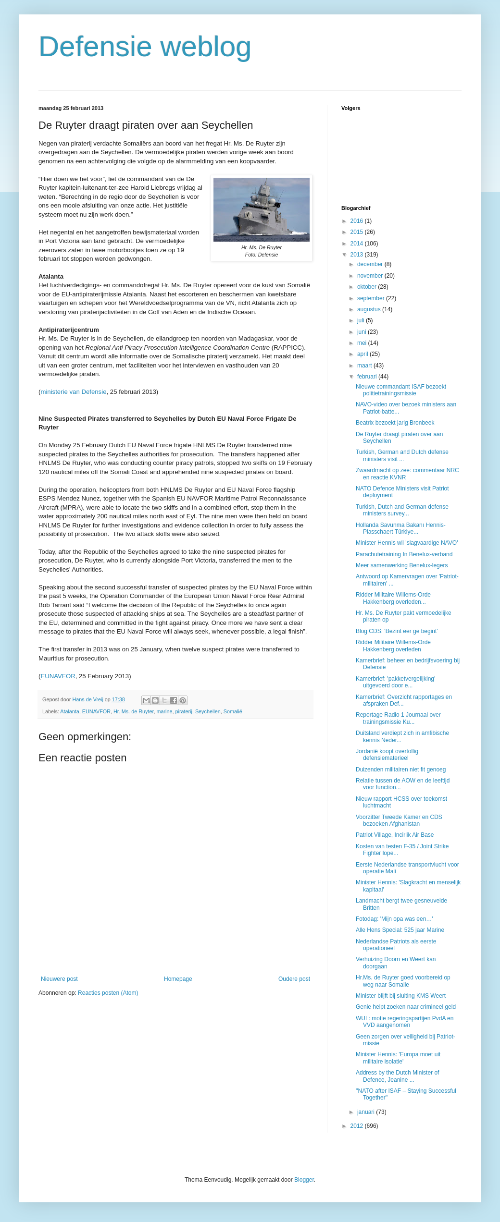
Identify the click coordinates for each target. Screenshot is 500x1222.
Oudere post (294, 979)
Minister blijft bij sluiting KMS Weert (401, 995)
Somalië (233, 711)
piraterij (183, 711)
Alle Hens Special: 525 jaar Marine (400, 930)
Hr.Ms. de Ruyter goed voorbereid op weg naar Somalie (403, 981)
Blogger (304, 1179)
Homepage (178, 979)
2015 (357, 232)
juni (362, 332)
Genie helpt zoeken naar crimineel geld (406, 1006)
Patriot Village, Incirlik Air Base (395, 834)
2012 (357, 1126)
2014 (357, 243)
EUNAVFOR (57, 676)
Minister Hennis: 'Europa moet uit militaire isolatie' (398, 1057)
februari (367, 376)
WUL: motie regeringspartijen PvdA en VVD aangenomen (404, 1021)
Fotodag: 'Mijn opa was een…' (394, 919)
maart (365, 365)
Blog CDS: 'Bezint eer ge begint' (397, 631)
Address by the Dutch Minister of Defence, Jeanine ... (397, 1076)
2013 (357, 254)
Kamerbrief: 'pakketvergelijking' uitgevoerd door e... (395, 682)
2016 (357, 221)
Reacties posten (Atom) (108, 993)
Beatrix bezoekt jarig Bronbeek (395, 422)
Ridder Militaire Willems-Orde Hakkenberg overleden (393, 645)
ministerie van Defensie (73, 391)
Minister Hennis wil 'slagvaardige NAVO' (407, 542)
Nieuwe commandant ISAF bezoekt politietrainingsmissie (401, 390)
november (371, 275)
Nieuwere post (59, 979)
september (371, 298)
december (371, 264)
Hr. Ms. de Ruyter (133, 711)
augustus (369, 309)
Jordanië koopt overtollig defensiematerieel (387, 754)
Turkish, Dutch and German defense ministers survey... (402, 510)
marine (164, 711)
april (363, 354)
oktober (367, 286)
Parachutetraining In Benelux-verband (404, 554)
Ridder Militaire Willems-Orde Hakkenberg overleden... (393, 598)
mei (362, 343)
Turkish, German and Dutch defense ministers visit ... (402, 455)
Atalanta (69, 711)
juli (361, 320)
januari (366, 1112)
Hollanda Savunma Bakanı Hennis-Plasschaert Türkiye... (401, 528)
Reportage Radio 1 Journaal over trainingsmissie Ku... (398, 718)
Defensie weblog (145, 46)
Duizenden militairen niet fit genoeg (401, 769)
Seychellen (208, 711)
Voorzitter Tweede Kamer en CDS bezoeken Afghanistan (399, 820)
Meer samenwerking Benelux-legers (402, 565)
